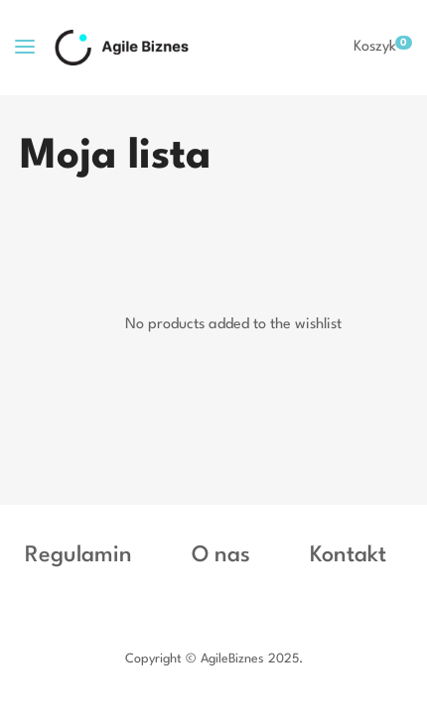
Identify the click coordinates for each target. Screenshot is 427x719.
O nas (221, 555)
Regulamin (78, 555)
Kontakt (348, 555)
